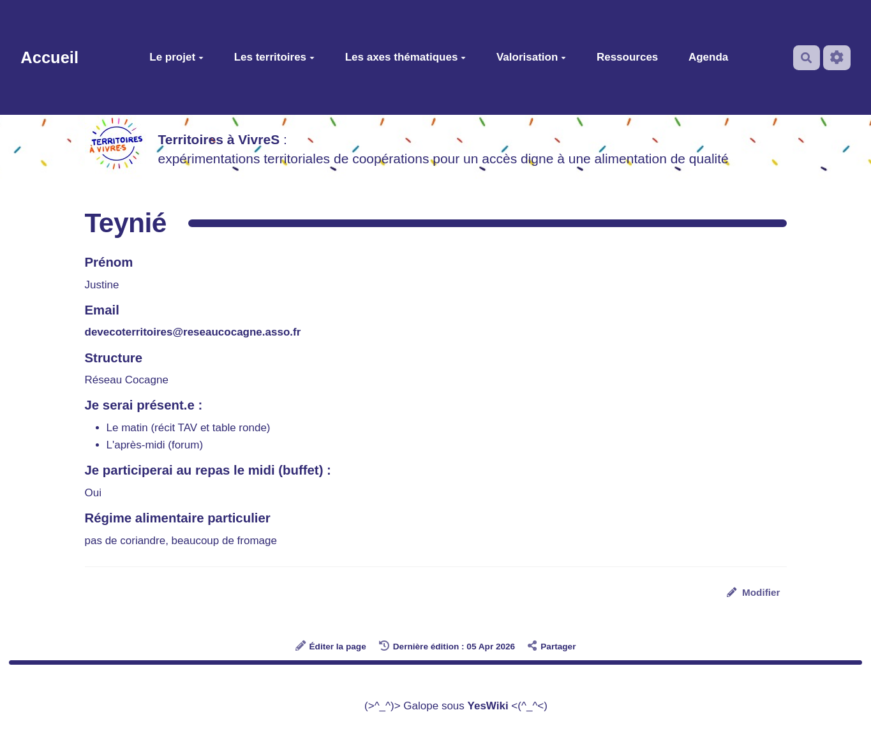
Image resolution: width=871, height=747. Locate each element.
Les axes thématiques (405, 57)
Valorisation (531, 57)
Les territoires (274, 57)
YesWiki (488, 706)
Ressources (627, 57)
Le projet (176, 57)
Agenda (708, 57)
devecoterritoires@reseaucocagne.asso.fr (193, 332)
